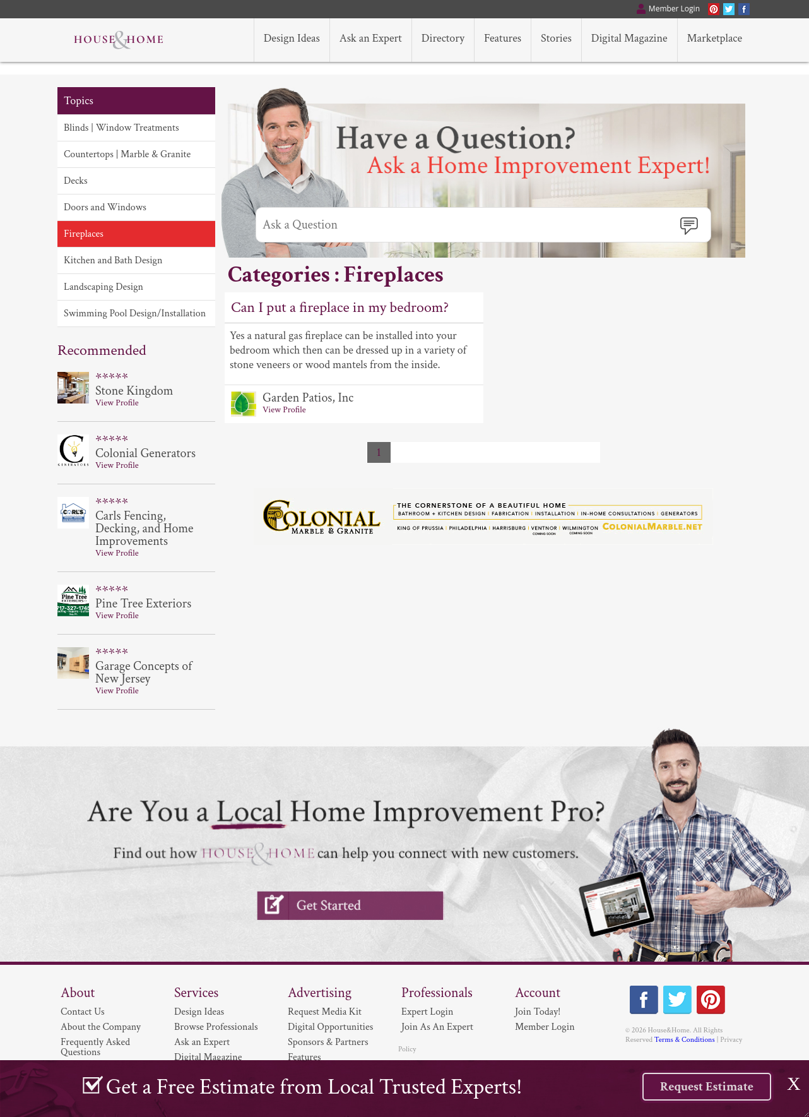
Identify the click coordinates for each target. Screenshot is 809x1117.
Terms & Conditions (684, 1039)
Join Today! (537, 1011)
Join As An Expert (437, 1027)
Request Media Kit (325, 1011)
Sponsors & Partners (328, 1042)
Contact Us (83, 1011)
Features (304, 1057)
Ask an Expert (202, 1042)
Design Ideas (199, 1011)
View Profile (284, 409)
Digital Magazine (208, 1057)
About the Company (101, 1027)
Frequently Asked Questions (95, 1047)
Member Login (545, 1027)
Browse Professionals (216, 1027)
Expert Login (427, 1011)
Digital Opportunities (330, 1027)
